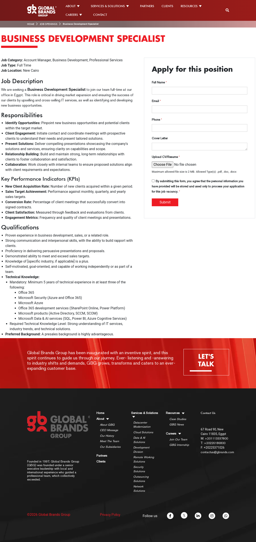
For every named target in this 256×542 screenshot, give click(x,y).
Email (156, 101)
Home (100, 413)
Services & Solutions (144, 414)
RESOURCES (193, 6)
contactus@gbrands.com (217, 452)
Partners (101, 455)
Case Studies (177, 419)
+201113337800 (216, 438)
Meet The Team (109, 441)
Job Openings (48, 24)
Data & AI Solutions (139, 440)
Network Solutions (139, 488)
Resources (175, 413)
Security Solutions (139, 469)
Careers (173, 433)
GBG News (176, 424)
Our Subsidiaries (110, 446)
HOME (30, 24)
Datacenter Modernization (141, 424)
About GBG (107, 424)
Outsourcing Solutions (141, 479)
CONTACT (100, 14)
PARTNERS (147, 6)
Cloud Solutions (143, 432)
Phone (157, 119)
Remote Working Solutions (143, 459)
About (102, 418)
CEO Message (109, 430)
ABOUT (74, 6)
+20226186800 (214, 443)
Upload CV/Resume (166, 157)
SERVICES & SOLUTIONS (112, 6)
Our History (107, 435)
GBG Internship (179, 444)
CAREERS (76, 14)
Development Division (141, 449)
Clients (101, 461)
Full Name (159, 82)
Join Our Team (178, 439)
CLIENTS (167, 6)
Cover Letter (160, 138)
